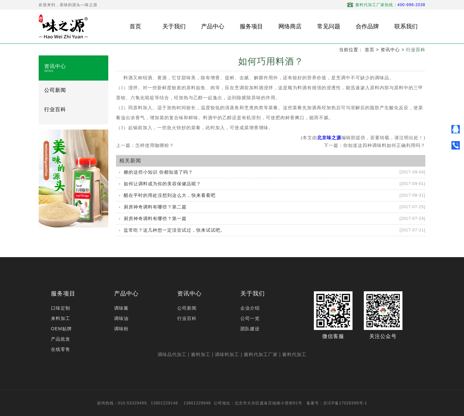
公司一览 (250, 318)
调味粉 (121, 328)
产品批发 (60, 339)
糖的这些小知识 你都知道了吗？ (158, 172)
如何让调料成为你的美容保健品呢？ (162, 183)
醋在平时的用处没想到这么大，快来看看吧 (170, 195)
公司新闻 (55, 90)
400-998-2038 (411, 5)
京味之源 (331, 137)
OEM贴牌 (61, 328)
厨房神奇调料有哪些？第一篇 (155, 218)
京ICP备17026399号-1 (345, 403)
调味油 (121, 318)
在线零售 (60, 349)
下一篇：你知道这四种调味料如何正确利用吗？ (374, 145)
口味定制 (60, 308)
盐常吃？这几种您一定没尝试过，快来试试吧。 (174, 230)
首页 (369, 49)
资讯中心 (390, 49)
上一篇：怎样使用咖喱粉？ (145, 145)
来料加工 (60, 318)
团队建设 (250, 328)
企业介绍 (250, 308)
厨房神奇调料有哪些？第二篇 (155, 206)
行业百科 (415, 49)
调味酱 (121, 308)
